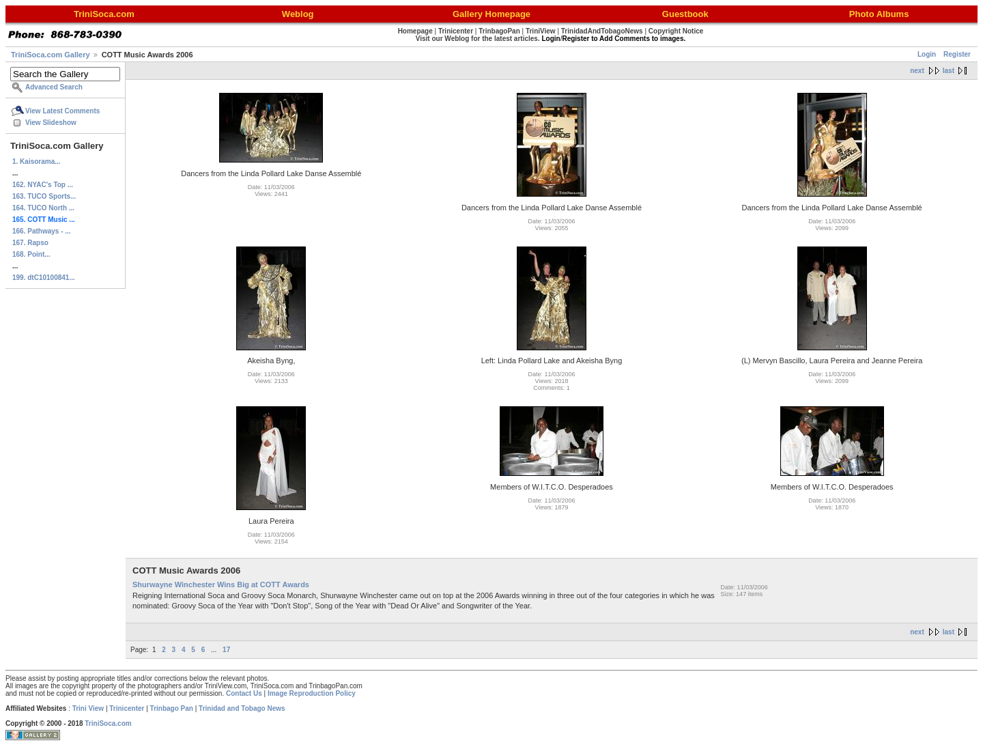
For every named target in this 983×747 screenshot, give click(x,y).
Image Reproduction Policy (312, 693)
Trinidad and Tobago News (242, 708)
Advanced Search (54, 87)
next (917, 70)
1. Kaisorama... (36, 161)
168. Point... (31, 254)
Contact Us (244, 693)
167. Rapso (30, 242)
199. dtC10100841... (43, 277)
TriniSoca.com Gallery (50, 55)
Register (957, 54)
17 (226, 649)
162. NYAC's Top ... (42, 184)
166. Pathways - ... (41, 231)
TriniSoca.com (108, 723)
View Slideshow (50, 122)
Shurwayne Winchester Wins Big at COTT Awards (220, 584)
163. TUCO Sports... (44, 196)
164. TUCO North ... (43, 208)
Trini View (88, 708)
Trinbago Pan (171, 708)
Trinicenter (126, 708)
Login (926, 54)
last (948, 70)
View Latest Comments (62, 111)
